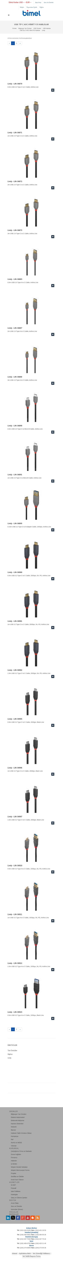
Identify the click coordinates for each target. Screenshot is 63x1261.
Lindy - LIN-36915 (15, 1012)
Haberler (14, 1161)
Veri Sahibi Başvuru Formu (31, 1256)
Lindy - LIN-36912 (15, 963)
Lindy (43, 30)
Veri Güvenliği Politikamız (41, 1253)
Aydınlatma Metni (25, 1253)
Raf (12, 1139)
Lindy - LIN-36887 (15, 328)
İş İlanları (14, 1164)
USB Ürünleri (37, 28)
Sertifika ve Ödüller (17, 1176)
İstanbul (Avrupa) (31, 1237)
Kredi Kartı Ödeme (17, 1180)
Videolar (14, 1146)
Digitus (42, 7)
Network (14, 1127)
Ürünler (14, 28)
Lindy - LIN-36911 (15, 914)
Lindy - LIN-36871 (15, 132)
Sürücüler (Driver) (17, 1209)
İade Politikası (15, 1191)
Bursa (31, 1245)
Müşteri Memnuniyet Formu (20, 1170)
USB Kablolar (47, 28)
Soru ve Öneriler (49, 2)
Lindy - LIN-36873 (15, 230)
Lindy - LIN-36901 (15, 621)
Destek (12, 1200)
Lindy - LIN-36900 (15, 572)
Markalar (14, 1214)
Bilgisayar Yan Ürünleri (25, 28)
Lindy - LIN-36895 (15, 523)
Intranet (14, 1253)
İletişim (22, 7)
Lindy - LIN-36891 (15, 474)
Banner (13, 1130)
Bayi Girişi (38, 2)
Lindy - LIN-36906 (15, 767)
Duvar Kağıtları (16, 1154)
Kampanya (14, 1136)
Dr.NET (13, 1185)
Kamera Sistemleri (17, 1124)
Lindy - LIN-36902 (15, 670)
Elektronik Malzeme (17, 1120)
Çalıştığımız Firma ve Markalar (21, 1151)
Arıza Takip (14, 1203)
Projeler (13, 1173)
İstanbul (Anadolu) (31, 1232)
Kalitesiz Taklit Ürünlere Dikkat (21, 1133)
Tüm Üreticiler (12, 1050)
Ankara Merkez (31, 1228)
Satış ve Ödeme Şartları (19, 1198)
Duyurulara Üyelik (32, 7)
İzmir (31, 1241)
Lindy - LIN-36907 (15, 816)
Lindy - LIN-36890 (15, 425)
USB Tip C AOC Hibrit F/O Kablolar (30, 30)
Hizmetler (14, 1182)
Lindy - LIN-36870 (15, 83)
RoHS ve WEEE (16, 1142)
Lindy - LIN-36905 (15, 719)
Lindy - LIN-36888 (15, 377)
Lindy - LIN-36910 (15, 865)
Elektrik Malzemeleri (18, 1117)
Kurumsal (14, 1148)
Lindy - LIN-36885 (15, 279)
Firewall (13, 1188)
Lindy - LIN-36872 (15, 181)
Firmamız (14, 1157)
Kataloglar (14, 1194)
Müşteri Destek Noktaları (19, 1167)
